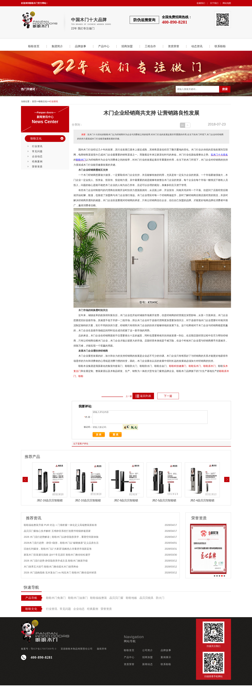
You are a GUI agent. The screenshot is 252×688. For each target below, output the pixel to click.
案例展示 (166, 659)
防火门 (160, 600)
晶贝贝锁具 (146, 600)
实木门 (197, 366)
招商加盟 (127, 46)
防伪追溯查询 (144, 20)
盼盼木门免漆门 (56, 600)
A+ (182, 125)
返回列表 (143, 395)
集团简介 (57, 46)
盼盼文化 (43, 101)
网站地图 (227, 3)
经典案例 (37, 161)
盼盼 (191, 366)
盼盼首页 (33, 46)
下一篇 (168, 395)
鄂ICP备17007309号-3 (43, 651)
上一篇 (129, 396)
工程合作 (150, 46)
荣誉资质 (37, 166)
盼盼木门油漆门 (78, 600)
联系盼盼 (220, 46)
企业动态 (37, 156)
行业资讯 (54, 101)
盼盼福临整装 (98, 600)
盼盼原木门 (209, 366)
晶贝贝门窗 (116, 600)
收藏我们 (201, 3)
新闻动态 (147, 666)
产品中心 (103, 46)
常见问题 (37, 151)
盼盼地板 (131, 600)
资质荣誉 (173, 46)
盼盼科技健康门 (177, 366)
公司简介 (147, 652)
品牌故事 (80, 46)
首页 (34, 101)
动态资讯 (196, 46)
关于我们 (214, 3)
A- (188, 125)
